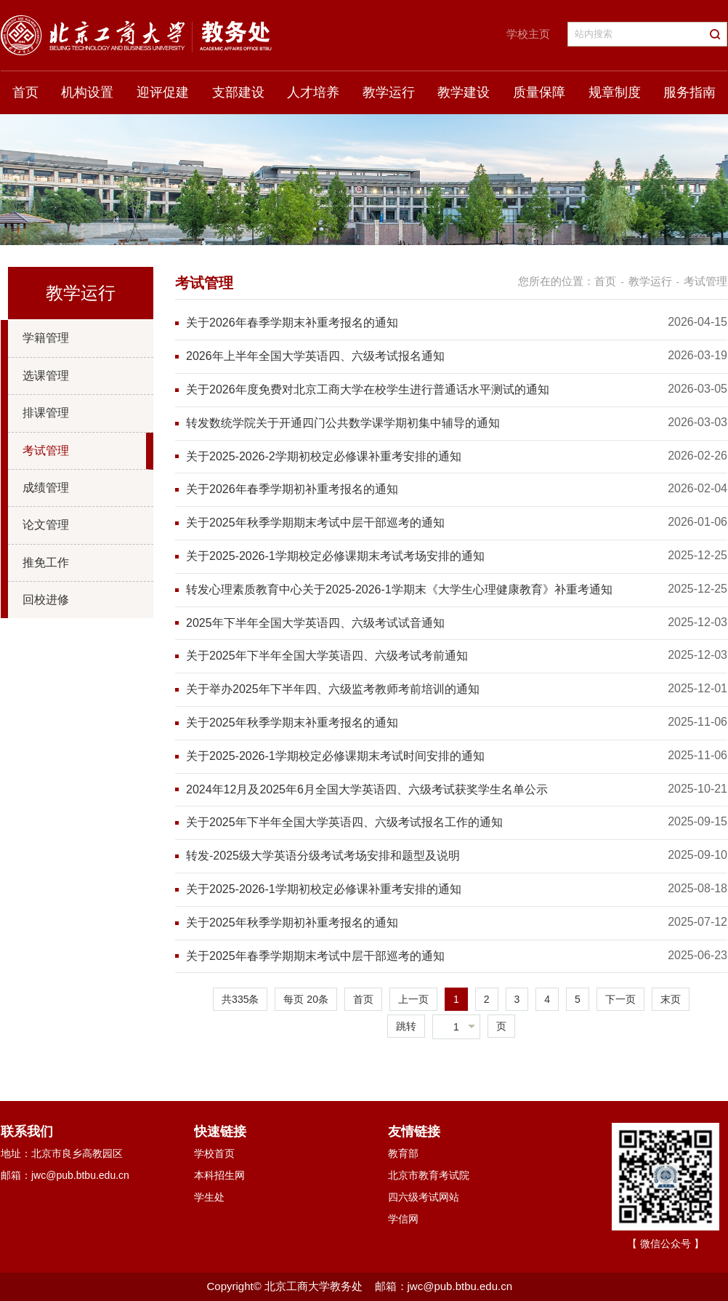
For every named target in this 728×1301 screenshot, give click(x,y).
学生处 (209, 1197)
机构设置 (87, 92)
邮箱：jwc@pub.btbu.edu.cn (65, 1175)
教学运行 (389, 92)
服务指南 (689, 92)
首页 (25, 92)
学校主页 (528, 34)
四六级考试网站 (423, 1197)
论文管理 (46, 525)
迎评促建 (163, 92)
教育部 (403, 1153)
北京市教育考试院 (428, 1175)
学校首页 (214, 1153)
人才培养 (313, 92)
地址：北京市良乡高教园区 (62, 1153)
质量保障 (539, 92)
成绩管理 (46, 487)
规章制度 (615, 92)
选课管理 (46, 375)
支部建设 (238, 92)
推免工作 (46, 562)
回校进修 (46, 599)
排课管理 (46, 413)
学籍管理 (46, 338)
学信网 (403, 1219)
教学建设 (463, 92)
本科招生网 (219, 1175)
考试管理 (46, 450)
